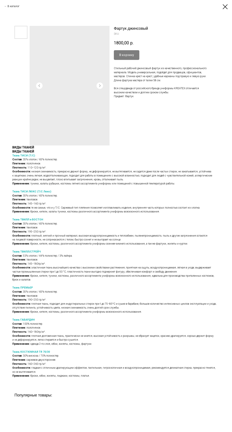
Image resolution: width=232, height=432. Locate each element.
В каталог (13, 6)
